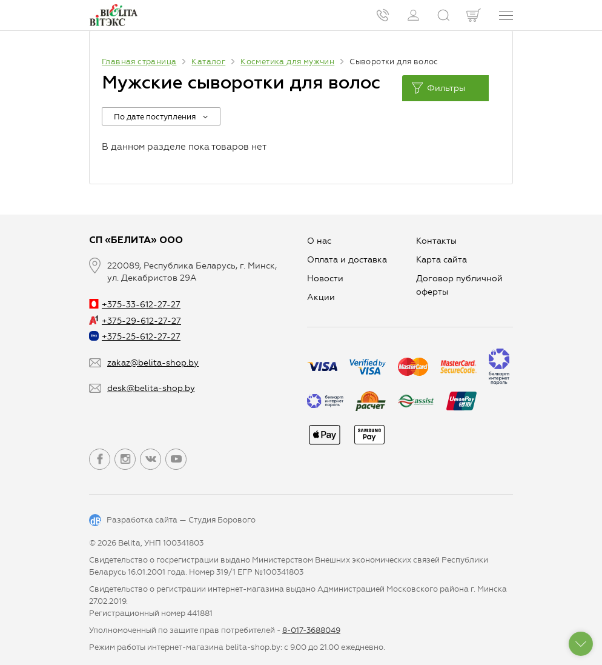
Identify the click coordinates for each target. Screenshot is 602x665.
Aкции (321, 297)
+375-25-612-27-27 (134, 337)
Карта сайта (441, 260)
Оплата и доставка (347, 260)
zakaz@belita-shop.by (153, 363)
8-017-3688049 (311, 630)
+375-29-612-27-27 (135, 321)
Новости (325, 278)
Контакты (436, 241)
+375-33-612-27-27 (134, 304)
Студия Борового (222, 519)
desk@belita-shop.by (151, 388)
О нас (319, 241)
